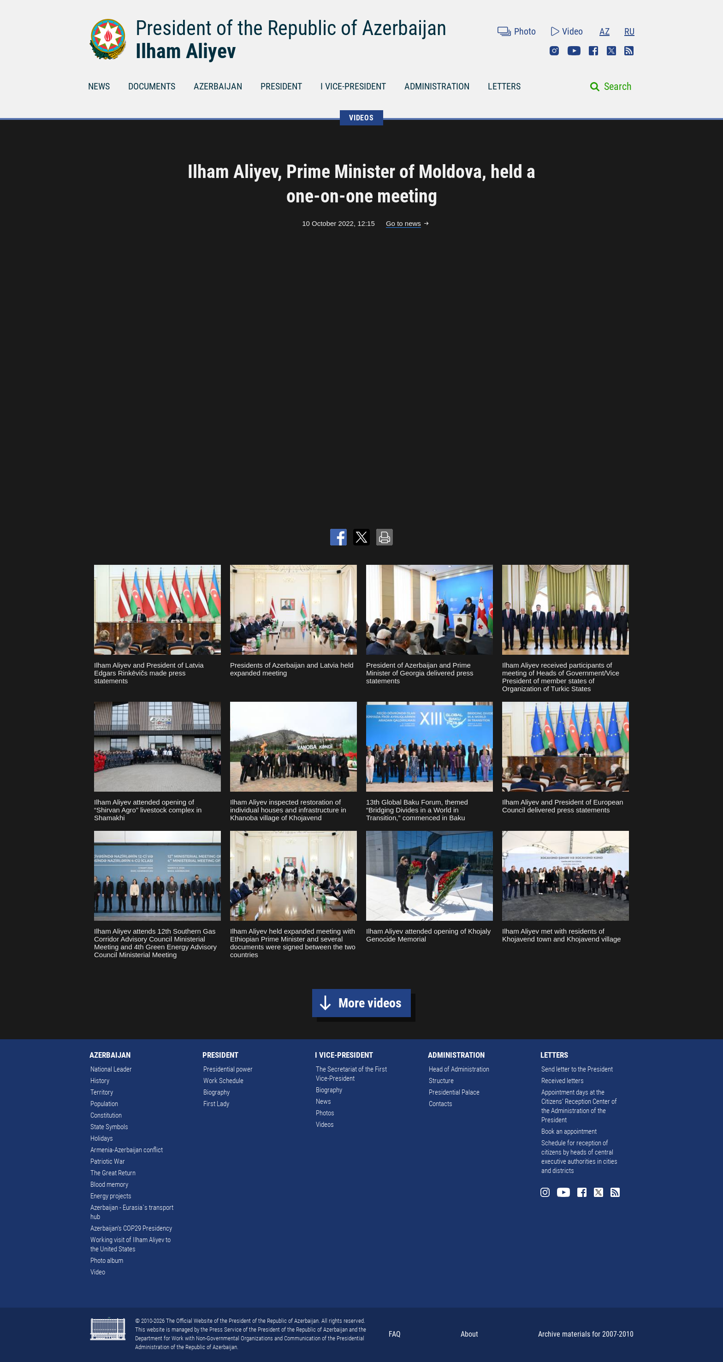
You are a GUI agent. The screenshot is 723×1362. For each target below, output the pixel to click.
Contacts (440, 1104)
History (99, 1081)
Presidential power (228, 1069)
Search (618, 86)
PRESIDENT (281, 86)
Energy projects (110, 1196)
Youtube (574, 50)
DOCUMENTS (151, 86)
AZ (604, 31)
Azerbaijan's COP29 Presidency (131, 1228)
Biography (216, 1092)
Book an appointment (569, 1131)
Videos (325, 1124)
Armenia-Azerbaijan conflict (126, 1150)
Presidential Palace (454, 1092)
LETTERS (504, 86)
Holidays (101, 1138)
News (323, 1101)
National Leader (111, 1069)
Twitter (611, 50)
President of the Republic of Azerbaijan (291, 28)
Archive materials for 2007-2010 (586, 1334)
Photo (525, 31)
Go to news (403, 223)
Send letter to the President (577, 1069)
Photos (325, 1113)
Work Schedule (223, 1081)
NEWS (99, 86)
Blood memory (109, 1184)
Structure (441, 1081)
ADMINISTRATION (436, 86)
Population (104, 1104)
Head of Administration (459, 1069)
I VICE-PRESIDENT (353, 86)
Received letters (562, 1081)
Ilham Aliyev (186, 51)
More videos (370, 1003)
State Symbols (109, 1127)
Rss (629, 50)
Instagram (554, 50)
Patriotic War (107, 1161)
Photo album (106, 1260)
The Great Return (113, 1173)
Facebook (593, 50)
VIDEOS (361, 117)
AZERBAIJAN (218, 86)
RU (629, 31)
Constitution (106, 1115)
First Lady (216, 1104)
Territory (101, 1092)
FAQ (395, 1334)
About (469, 1334)
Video (572, 31)
